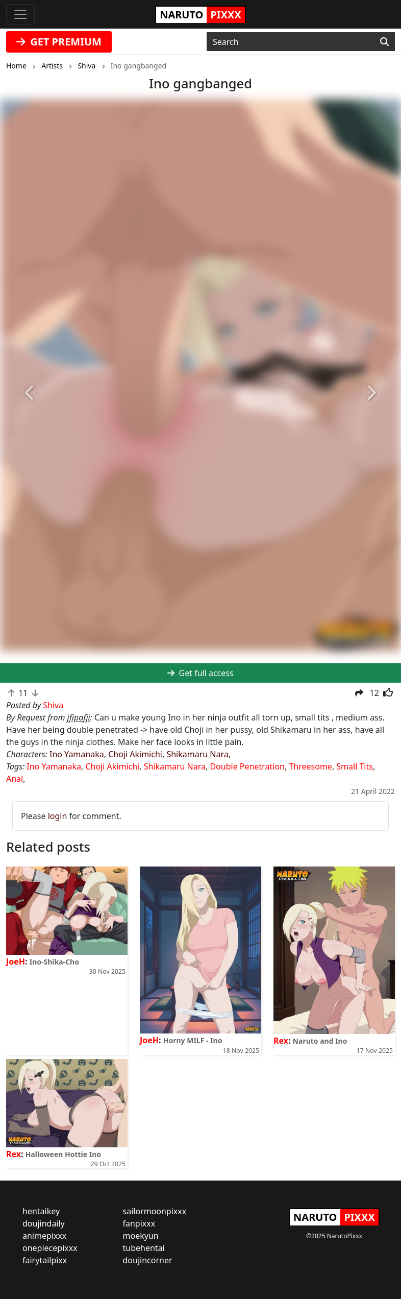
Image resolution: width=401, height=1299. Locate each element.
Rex (280, 1040)
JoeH (15, 961)
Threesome (310, 766)
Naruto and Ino (320, 1041)
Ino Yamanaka (76, 754)
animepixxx (44, 1235)
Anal (14, 778)
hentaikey (41, 1211)
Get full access (200, 673)
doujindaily (43, 1223)
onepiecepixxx (50, 1248)
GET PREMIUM (59, 42)
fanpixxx (139, 1223)
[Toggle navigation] (20, 14)
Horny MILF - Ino (192, 1040)
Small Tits (354, 766)
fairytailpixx (44, 1260)
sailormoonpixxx (155, 1211)
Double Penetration (247, 766)
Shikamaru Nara (197, 754)
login (57, 816)
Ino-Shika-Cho (54, 962)
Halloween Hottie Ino (63, 1154)
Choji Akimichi (135, 754)
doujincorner (147, 1260)
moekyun (141, 1235)
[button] (30, 393)
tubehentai (144, 1248)
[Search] (384, 42)
